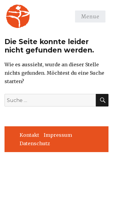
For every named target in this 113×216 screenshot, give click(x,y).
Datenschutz (35, 143)
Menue (90, 16)
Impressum (58, 135)
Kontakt (29, 135)
